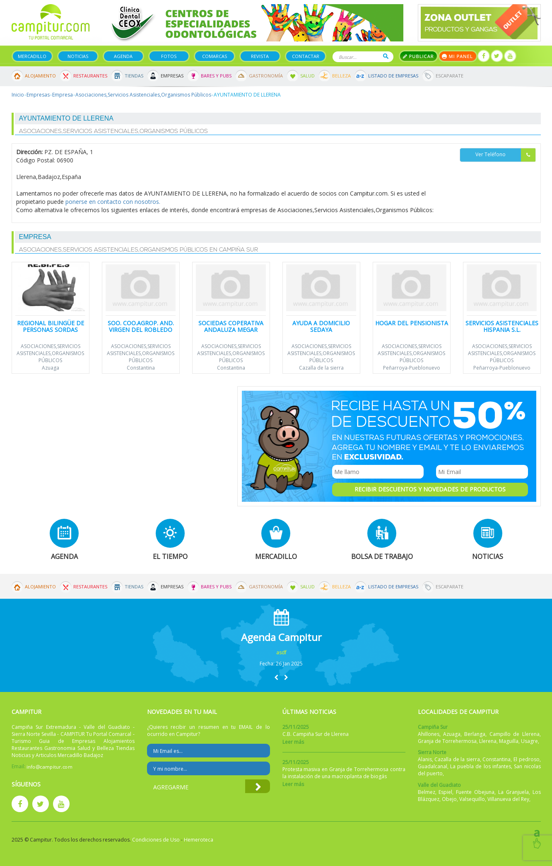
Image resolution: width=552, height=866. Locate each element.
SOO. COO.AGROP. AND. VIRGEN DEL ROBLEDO (141, 326)
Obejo (449, 799)
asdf (281, 652)
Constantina (141, 367)
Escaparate (449, 76)
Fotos (168, 56)
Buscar (385, 56)
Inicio (18, 94)
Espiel (445, 792)
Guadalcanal (432, 766)
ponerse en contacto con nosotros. (112, 202)
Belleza (341, 76)
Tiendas (134, 76)
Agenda (123, 56)
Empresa (62, 94)
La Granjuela (513, 792)
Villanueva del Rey (508, 799)
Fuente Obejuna (475, 792)
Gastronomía (266, 76)
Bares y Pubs (216, 76)
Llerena (488, 741)
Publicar (418, 56)
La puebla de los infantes (480, 766)
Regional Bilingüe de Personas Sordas (50, 326)
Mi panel (457, 56)
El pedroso (526, 759)
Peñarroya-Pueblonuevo (411, 367)
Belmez (426, 792)
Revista (260, 56)
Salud (307, 76)
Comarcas (214, 56)
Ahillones (428, 734)
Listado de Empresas (393, 76)
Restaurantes (90, 76)
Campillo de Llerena (514, 734)
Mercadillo (32, 56)
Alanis (425, 759)
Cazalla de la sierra (321, 367)
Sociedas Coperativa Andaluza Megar (230, 326)
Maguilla (508, 741)
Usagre (529, 741)
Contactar (305, 56)
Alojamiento (40, 76)
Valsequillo (472, 799)
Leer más (293, 741)
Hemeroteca (198, 839)
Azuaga (50, 367)
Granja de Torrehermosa (447, 741)
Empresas (172, 76)
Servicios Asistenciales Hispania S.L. (501, 326)
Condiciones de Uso (156, 839)
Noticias (77, 56)
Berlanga (474, 734)
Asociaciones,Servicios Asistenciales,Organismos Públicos (143, 94)
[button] (276, 677)
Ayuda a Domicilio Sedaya (321, 326)
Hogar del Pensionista (411, 323)
